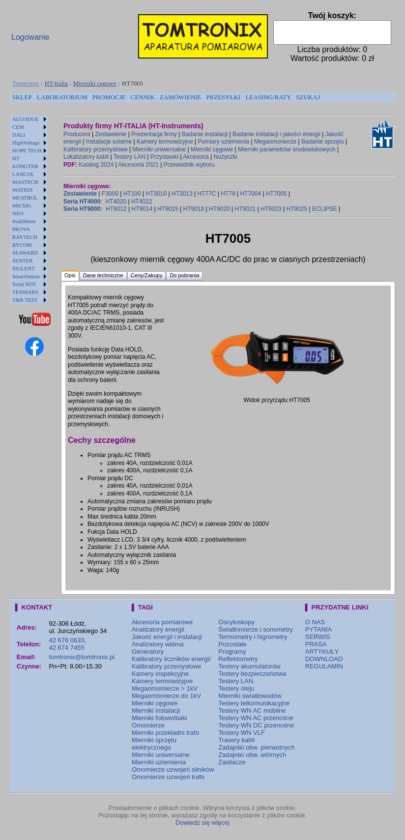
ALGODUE (25, 119)
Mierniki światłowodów (250, 695)
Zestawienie (111, 134)
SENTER (22, 260)
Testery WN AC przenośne (255, 718)
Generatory (148, 651)
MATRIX (22, 190)
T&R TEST (24, 300)
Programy (232, 651)
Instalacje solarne (109, 141)
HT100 (132, 193)
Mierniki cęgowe (94, 83)
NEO (18, 213)
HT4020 (115, 201)
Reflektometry (238, 659)
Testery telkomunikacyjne (253, 703)
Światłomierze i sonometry (255, 629)
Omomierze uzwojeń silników (173, 769)
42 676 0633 (66, 640)
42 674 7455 (66, 647)
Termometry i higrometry (252, 636)
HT (16, 158)
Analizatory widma (158, 644)
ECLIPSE (324, 208)
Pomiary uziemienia (224, 141)
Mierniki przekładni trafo (165, 732)
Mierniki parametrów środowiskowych (287, 149)
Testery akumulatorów (249, 666)
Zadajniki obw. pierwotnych (256, 747)
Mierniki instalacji (156, 710)
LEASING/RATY (268, 97)
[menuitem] (22, 97)
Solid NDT (24, 284)
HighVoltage (25, 142)
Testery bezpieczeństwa (252, 673)
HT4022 (141, 201)
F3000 (110, 193)
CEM (18, 127)
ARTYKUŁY (322, 651)
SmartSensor (26, 276)
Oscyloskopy (236, 622)
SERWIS (317, 636)
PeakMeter (24, 221)
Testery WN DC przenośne (256, 725)
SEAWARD (25, 253)
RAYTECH (24, 237)
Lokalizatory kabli (86, 156)
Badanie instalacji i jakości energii (276, 134)
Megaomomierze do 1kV (166, 695)
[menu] (29, 209)
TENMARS (25, 292)
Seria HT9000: (82, 208)
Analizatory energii (158, 629)
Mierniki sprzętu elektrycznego (154, 743)
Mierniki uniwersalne (159, 149)
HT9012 (116, 208)
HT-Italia (56, 83)
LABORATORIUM (62, 97)
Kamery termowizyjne (165, 141)
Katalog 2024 (96, 164)
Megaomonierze (275, 141)
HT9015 (167, 208)
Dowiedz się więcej (202, 822)
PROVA (21, 229)
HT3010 (156, 193)
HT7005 (276, 193)
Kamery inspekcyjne (160, 673)
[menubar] (166, 97)
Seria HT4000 (81, 201)
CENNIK (143, 97)
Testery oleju (236, 688)
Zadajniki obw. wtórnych (252, 754)
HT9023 (271, 208)
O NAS (315, 622)
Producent (76, 134)
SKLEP (22, 97)
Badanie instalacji (205, 134)
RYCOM (22, 245)
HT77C (206, 193)
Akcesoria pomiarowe (162, 622)
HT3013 (182, 193)
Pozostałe (232, 644)
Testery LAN (129, 156)
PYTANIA (318, 629)
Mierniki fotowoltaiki (159, 718)
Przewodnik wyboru (189, 164)
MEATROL (25, 198)
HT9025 (297, 208)
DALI (18, 135)
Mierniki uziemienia (159, 762)
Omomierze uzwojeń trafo (168, 777)
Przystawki (164, 156)
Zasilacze (231, 762)
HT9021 (245, 208)
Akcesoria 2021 (138, 164)
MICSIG (21, 205)
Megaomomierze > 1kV (165, 688)
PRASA (316, 644)
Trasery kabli (236, 740)
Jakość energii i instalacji (167, 636)
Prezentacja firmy (154, 134)
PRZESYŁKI (223, 97)
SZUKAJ (308, 97)
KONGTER (25, 166)
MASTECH (25, 182)
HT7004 (250, 193)
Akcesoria (196, 156)
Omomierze (148, 725)
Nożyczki (225, 156)
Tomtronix (25, 83)
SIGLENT (23, 268)
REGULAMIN (324, 666)
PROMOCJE (109, 97)
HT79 (228, 193)
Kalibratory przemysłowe (95, 149)
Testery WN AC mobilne (252, 710)
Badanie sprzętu (322, 141)
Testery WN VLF (241, 732)
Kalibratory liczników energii (171, 659)
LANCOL (23, 174)
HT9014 (142, 208)
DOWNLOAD (324, 659)
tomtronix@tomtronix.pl (82, 657)
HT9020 (219, 208)
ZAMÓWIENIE (180, 97)
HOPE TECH (27, 150)
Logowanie (30, 37)
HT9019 (193, 208)
